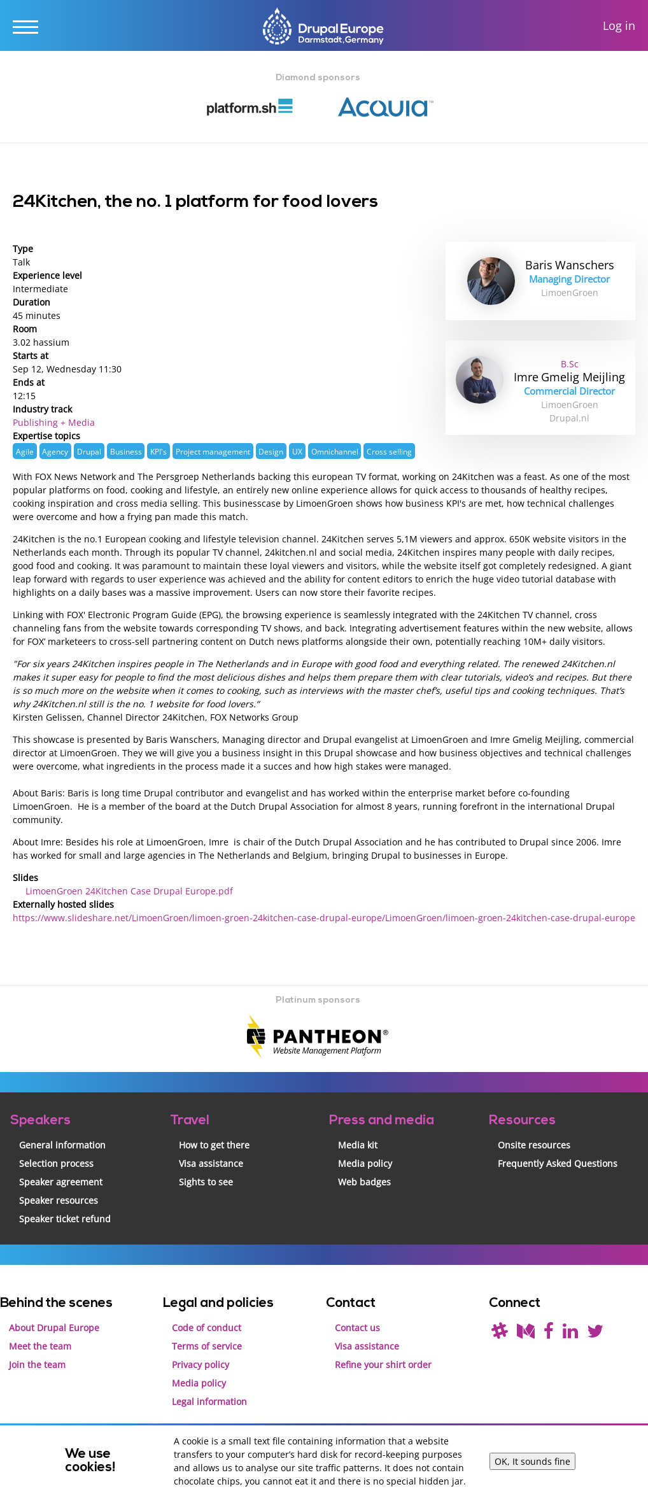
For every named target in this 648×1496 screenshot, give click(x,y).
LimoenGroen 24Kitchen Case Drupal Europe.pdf (129, 891)
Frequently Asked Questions (557, 1163)
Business (126, 451)
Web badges (364, 1182)
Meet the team (40, 1346)
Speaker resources (58, 1200)
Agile (25, 451)
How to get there (214, 1145)
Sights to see (206, 1182)
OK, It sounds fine (532, 1461)
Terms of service (207, 1346)
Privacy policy (200, 1364)
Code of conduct (206, 1328)
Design (270, 451)
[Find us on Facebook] (549, 1334)
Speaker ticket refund (65, 1219)
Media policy (365, 1163)
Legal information (209, 1401)
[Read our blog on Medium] (526, 1334)
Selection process (56, 1163)
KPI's (158, 451)
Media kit (357, 1145)
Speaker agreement (60, 1182)
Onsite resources (534, 1145)
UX (297, 451)
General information (62, 1145)
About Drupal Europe (54, 1328)
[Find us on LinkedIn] (570, 1334)
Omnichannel (334, 451)
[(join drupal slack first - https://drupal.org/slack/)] (499, 1334)
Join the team (37, 1364)
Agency (55, 451)
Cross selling (389, 451)
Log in (619, 25)
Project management (213, 451)
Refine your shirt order (383, 1364)
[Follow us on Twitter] (595, 1334)
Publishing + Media (54, 422)
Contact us (357, 1328)
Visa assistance (211, 1163)
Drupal (89, 451)
